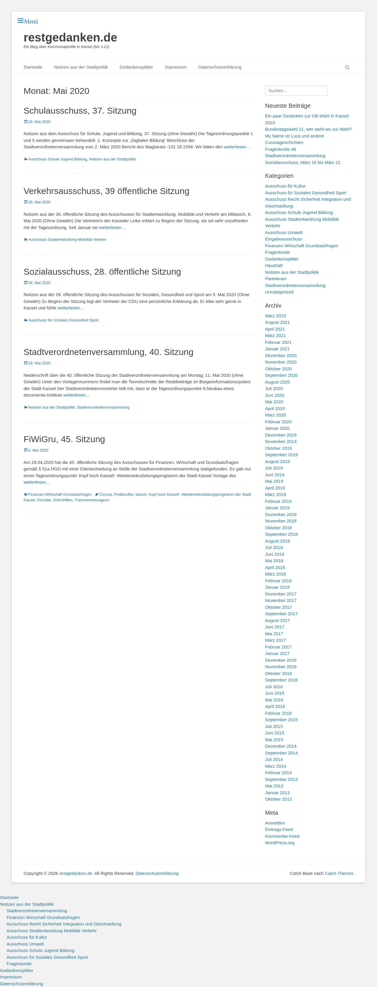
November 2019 (281, 441)
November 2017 (281, 600)
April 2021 (275, 328)
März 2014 (275, 766)
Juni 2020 (274, 395)
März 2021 (275, 335)
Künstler (44, 500)
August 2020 (277, 381)
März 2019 (275, 494)
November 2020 (281, 361)
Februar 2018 (278, 580)
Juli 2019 (274, 467)
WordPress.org (280, 842)
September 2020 (281, 375)
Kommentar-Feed (282, 836)
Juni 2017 (274, 626)
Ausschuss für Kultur (285, 185)
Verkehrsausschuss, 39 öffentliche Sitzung (106, 191)
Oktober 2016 (278, 673)
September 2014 (281, 752)
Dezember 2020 (281, 355)
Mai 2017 (274, 633)
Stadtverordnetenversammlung (103, 407)
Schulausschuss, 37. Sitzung (80, 110)
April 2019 (275, 487)
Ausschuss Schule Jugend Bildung (57, 159)
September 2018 (281, 534)
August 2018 (277, 540)
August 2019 (277, 461)
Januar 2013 (277, 792)
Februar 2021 (278, 342)
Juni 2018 (274, 554)
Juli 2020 (274, 388)
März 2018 (275, 573)
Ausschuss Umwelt (283, 232)
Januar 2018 (277, 587)
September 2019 (281, 454)
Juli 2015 (274, 726)
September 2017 (281, 613)
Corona (105, 494)
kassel (140, 494)
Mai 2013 (274, 785)
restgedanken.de (70, 37)
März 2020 (275, 414)
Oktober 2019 (278, 448)
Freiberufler (123, 494)
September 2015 (281, 719)
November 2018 (281, 520)
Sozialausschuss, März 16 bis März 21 (302, 162)
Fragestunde (277, 252)
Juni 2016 (274, 693)
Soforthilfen (62, 500)
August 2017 (277, 620)
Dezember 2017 (281, 593)
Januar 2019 (277, 507)
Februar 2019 (278, 501)
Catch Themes (339, 873)
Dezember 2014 (281, 746)
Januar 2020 (277, 428)
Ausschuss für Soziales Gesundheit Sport (63, 320)
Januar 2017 (277, 653)
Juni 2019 (274, 474)
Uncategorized (279, 291)
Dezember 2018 (281, 514)
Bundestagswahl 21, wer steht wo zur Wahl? (308, 129)
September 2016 (281, 679)
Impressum (175, 66)
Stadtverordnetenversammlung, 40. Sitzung (109, 352)
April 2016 (275, 706)
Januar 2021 (277, 348)
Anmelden (275, 822)
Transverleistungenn (92, 500)
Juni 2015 (274, 732)
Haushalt (273, 265)
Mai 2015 (274, 739)
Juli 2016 (274, 686)
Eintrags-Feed (279, 829)
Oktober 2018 (278, 527)
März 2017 (275, 640)
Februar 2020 (278, 421)
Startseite (33, 66)
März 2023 (275, 315)
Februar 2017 (278, 646)
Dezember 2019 (281, 434)
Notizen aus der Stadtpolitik (81, 66)
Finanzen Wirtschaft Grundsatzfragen (60, 494)
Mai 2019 (274, 481)
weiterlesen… (237, 146)
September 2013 (281, 779)
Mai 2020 (274, 401)
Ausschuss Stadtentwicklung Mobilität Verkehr (67, 239)
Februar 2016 (278, 713)
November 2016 (281, 666)
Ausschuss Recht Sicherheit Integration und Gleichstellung (64, 923)
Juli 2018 (274, 547)
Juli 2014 (274, 759)
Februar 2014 (278, 772)
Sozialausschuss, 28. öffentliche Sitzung (102, 271)
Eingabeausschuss (283, 238)
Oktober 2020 (278, 368)
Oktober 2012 (278, 799)
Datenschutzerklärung (220, 66)
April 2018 (275, 567)
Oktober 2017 (278, 607)
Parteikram (276, 278)
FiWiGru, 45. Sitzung (64, 439)
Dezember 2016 (281, 660)
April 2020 (275, 408)
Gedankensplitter (136, 66)
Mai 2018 (274, 560)
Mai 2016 (274, 699)
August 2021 (277, 322)
